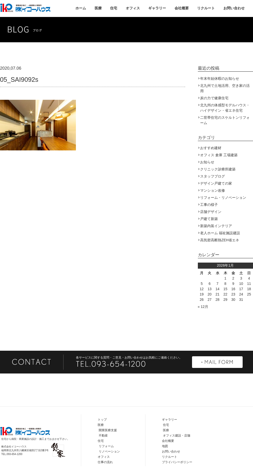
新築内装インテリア (216, 226)
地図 (165, 446)
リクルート (206, 8)
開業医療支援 (108, 430)
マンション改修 (212, 190)
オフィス (133, 8)
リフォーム (106, 446)
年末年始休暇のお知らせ (219, 78)
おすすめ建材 (210, 148)
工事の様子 (209, 205)
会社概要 (182, 8)
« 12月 (203, 307)
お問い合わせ (234, 8)
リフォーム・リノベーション (223, 197)
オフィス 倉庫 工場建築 (219, 155)
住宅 (113, 8)
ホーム (80, 8)
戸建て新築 (209, 219)
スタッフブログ (212, 176)
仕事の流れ (105, 462)
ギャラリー (157, 8)
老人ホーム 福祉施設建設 (220, 233)
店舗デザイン (210, 212)
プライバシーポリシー (177, 462)
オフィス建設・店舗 (176, 435)
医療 (98, 8)
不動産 (103, 435)
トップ (102, 419)
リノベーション (109, 451)
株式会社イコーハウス (25, 7)
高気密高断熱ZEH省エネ (219, 240)
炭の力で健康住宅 (214, 98)
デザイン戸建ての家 (216, 183)
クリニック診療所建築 (218, 169)
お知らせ (207, 162)
